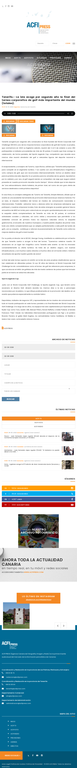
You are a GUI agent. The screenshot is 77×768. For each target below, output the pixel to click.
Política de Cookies (18, 764)
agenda (68, 58)
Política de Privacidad (34, 764)
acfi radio (42, 58)
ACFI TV (39, 419)
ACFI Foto (39, 423)
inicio (13, 721)
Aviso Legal (6, 764)
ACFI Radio (38, 426)
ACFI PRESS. (53, 764)
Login (67, 43)
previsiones (55, 58)
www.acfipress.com (33, 572)
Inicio (8, 58)
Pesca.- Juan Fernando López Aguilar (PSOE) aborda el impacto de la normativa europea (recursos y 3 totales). (31, 437)
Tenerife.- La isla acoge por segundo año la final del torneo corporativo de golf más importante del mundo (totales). (38, 100)
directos (38, 68)
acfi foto (28, 58)
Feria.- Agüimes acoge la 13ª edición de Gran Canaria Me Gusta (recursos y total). (31, 465)
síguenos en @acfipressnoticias (38, 600)
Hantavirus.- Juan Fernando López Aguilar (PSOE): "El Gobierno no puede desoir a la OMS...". (31, 451)
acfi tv (17, 58)
